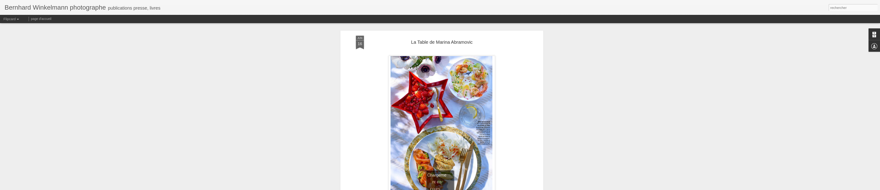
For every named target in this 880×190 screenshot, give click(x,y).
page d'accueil (41, 19)
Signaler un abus (471, 187)
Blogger (456, 187)
